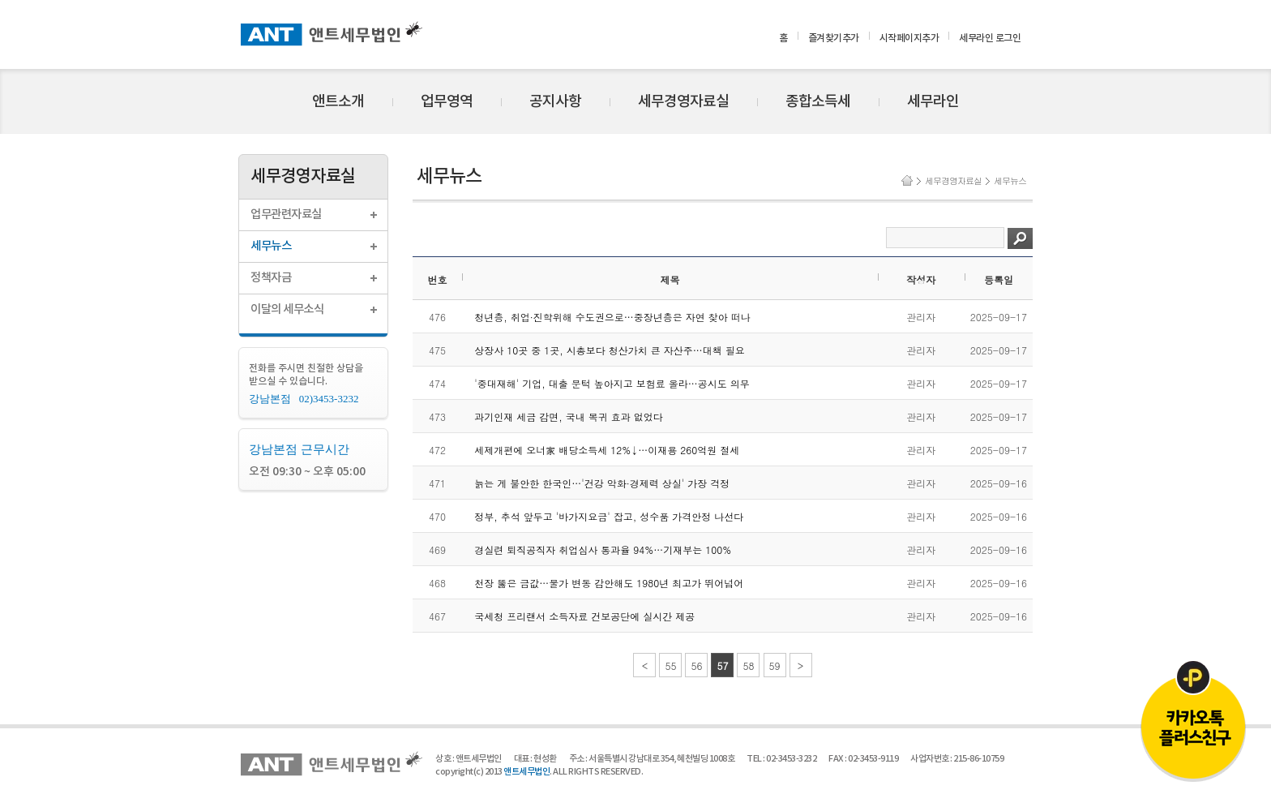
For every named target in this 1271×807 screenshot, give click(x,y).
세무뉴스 (270, 246)
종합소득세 (817, 101)
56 (696, 665)
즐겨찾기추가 (833, 38)
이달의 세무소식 (286, 309)
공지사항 (555, 101)
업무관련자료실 (286, 214)
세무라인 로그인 (990, 38)
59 (775, 665)
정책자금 (270, 278)
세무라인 (933, 101)
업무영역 (447, 101)
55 (670, 665)
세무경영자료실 (683, 101)
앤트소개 (338, 101)
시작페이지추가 (909, 38)
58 (748, 665)
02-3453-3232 (791, 758)
